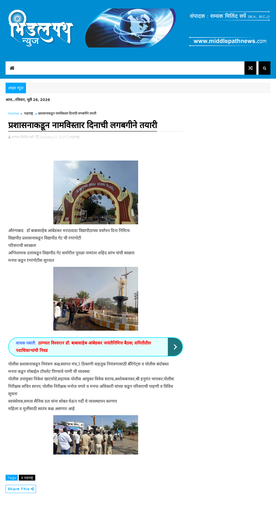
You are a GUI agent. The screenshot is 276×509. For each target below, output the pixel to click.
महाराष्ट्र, (75, 137)
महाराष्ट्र (28, 113)
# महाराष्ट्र (27, 478)
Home (13, 113)
